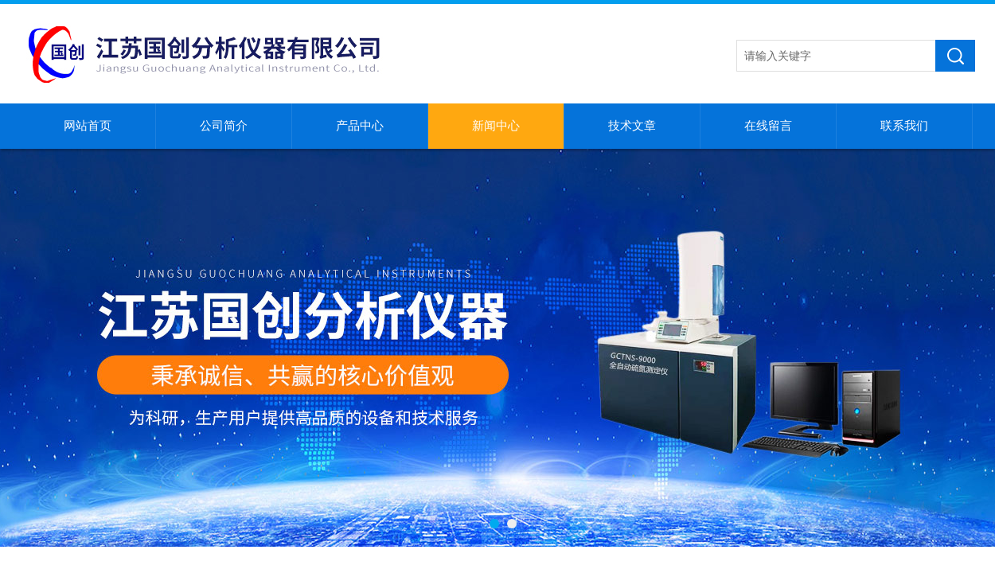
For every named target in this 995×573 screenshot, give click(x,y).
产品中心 (360, 125)
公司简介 (224, 125)
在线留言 (768, 125)
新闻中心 (496, 125)
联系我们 (904, 125)
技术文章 (632, 125)
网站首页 (87, 125)
